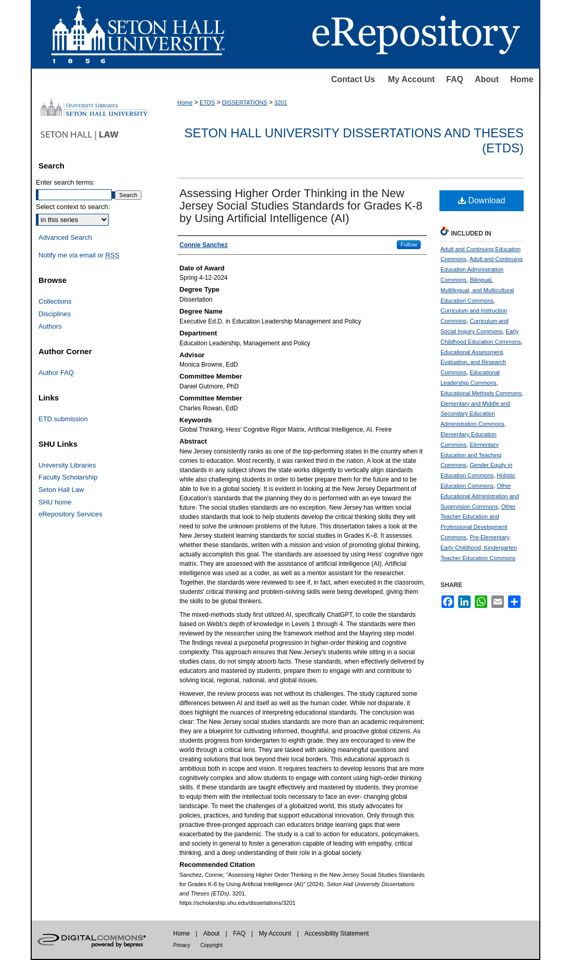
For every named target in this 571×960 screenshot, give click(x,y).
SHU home (55, 502)
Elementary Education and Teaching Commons (470, 455)
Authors (50, 326)
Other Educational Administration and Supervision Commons (479, 496)
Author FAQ (56, 373)
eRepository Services (70, 514)
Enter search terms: (65, 182)
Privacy (181, 945)
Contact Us (353, 79)
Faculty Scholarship (67, 477)
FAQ (454, 79)
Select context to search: (73, 207)
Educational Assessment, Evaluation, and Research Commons (473, 362)
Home (521, 79)
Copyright (211, 945)
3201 (281, 102)
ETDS (207, 102)
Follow (408, 244)
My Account (411, 79)
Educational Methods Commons (481, 393)
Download (481, 200)
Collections (55, 301)
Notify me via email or (78, 255)
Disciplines (54, 314)
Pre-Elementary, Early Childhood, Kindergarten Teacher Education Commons (478, 547)
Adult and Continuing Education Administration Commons (481, 269)
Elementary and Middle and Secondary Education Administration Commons (475, 413)
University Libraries (67, 465)
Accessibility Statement (337, 933)
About (487, 79)
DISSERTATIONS (244, 102)
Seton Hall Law (61, 490)
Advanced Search (65, 237)
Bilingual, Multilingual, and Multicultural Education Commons (477, 290)
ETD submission (63, 419)
